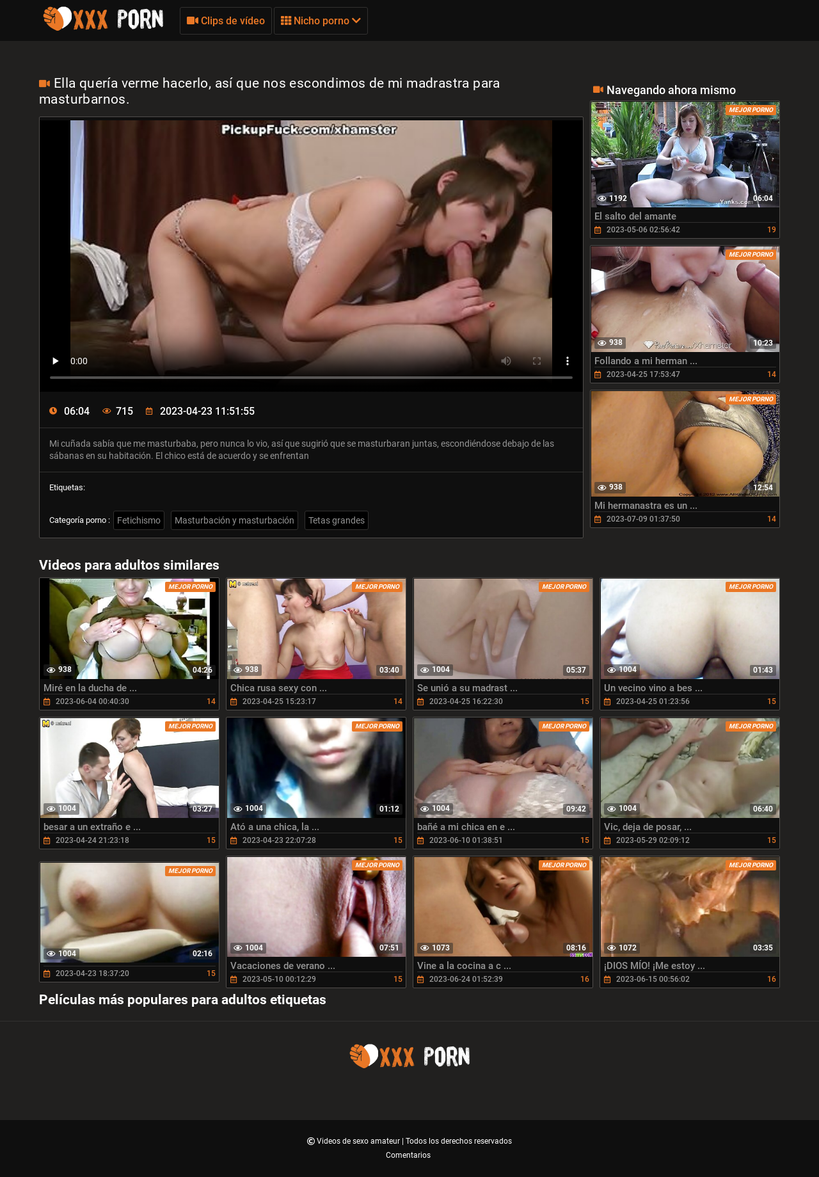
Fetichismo (139, 520)
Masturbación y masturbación (234, 520)
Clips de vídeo (226, 21)
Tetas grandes (336, 520)
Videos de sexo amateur (359, 1141)
